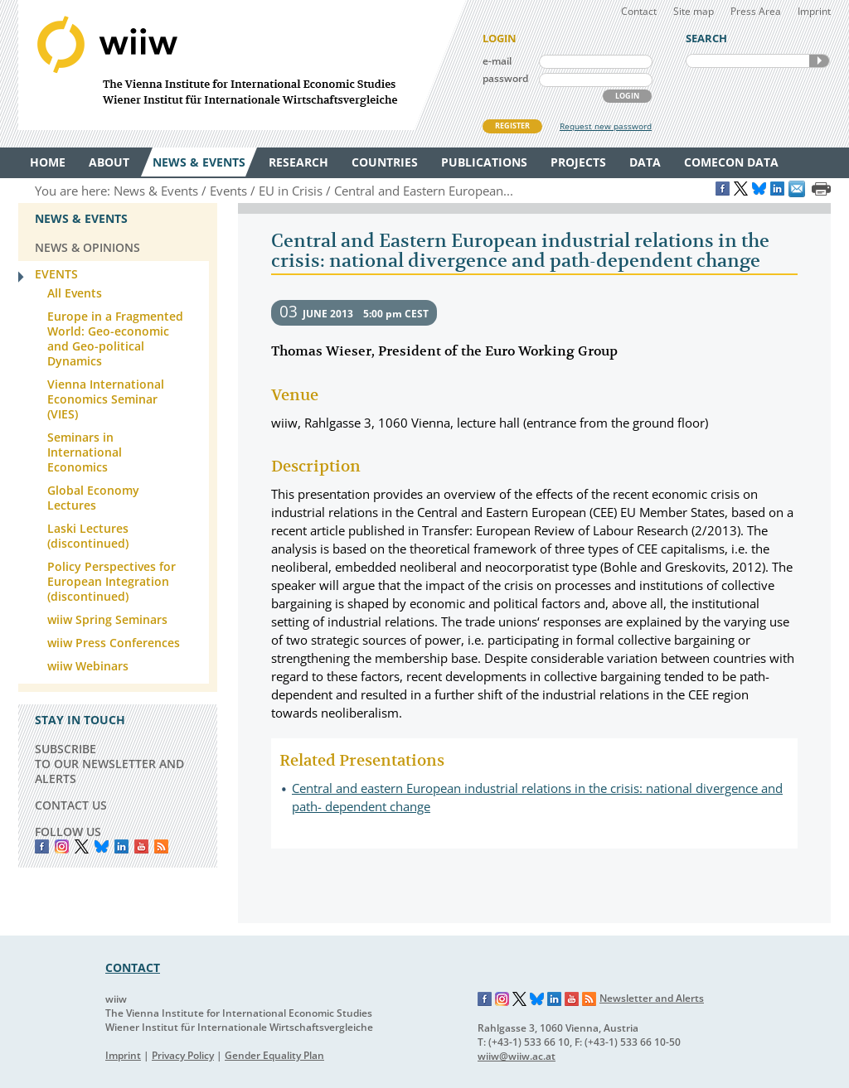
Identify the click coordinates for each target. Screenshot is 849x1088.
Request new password (606, 126)
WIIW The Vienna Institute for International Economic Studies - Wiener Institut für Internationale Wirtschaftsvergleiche (242, 65)
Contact (639, 11)
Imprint (814, 11)
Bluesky (102, 846)
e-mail (497, 61)
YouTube (141, 846)
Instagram (502, 999)
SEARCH (819, 61)
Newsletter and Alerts (651, 998)
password (505, 78)
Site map (693, 11)
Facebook (42, 846)
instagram (62, 846)
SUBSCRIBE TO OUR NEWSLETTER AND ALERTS (109, 763)
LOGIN (627, 95)
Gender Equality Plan (274, 1055)
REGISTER (512, 125)
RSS (161, 846)
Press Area (755, 11)
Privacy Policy (183, 1055)
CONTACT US (71, 805)
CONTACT (132, 967)
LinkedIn (121, 846)
